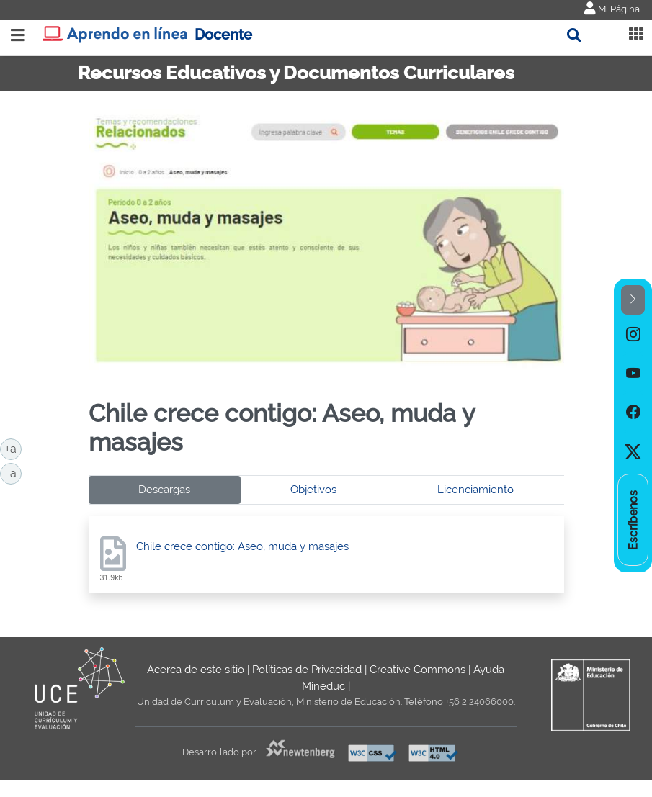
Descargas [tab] (164, 489)
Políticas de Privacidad (307, 669)
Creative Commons (417, 669)
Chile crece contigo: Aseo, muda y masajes (242, 546)
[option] (632, 334)
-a (13, 472)
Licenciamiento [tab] (475, 489)
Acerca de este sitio (195, 669)
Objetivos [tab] (313, 489)
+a (13, 448)
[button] (633, 300)
